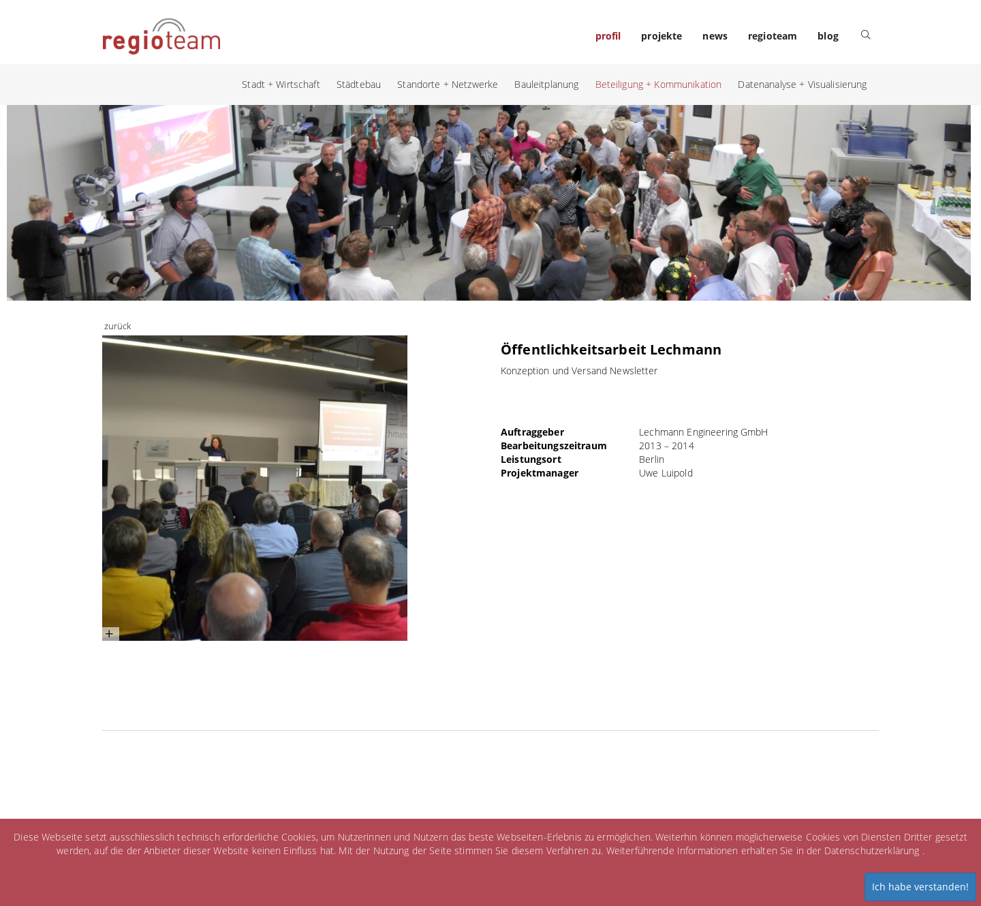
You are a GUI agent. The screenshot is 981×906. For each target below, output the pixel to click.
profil (608, 35)
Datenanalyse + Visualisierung (802, 84)
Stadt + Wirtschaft (281, 84)
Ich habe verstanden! (920, 886)
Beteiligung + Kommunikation (658, 84)
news (715, 35)
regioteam (772, 35)
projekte (661, 35)
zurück (117, 326)
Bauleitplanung (546, 84)
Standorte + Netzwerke (447, 84)
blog (828, 35)
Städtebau (359, 84)
